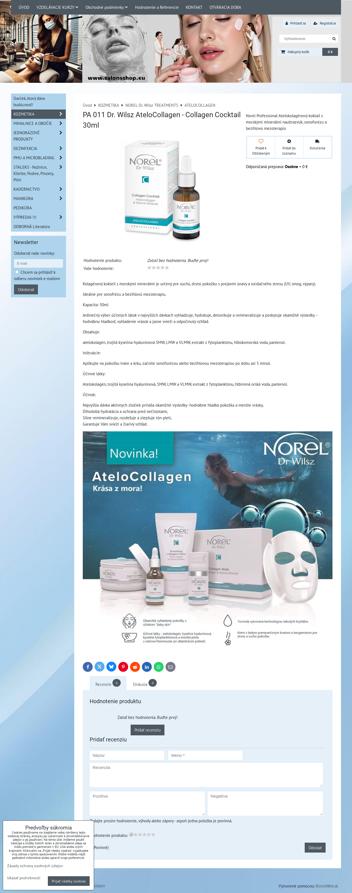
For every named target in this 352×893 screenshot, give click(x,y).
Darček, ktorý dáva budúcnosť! (29, 101)
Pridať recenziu (147, 730)
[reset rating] (131, 834)
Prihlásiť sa (295, 23)
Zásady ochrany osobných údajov (35, 865)
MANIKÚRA (39, 198)
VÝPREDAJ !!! (39, 217)
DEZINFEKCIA (39, 148)
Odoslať (315, 847)
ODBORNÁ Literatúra (31, 226)
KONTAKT (194, 7)
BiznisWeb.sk (327, 886)
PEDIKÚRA (22, 207)
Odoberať (26, 289)
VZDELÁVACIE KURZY (57, 7)
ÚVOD (24, 7)
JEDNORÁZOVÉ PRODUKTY (39, 136)
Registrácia (325, 23)
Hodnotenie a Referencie (157, 7)
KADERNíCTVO (39, 189)
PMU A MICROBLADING (39, 157)
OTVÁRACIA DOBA (225, 7)
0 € (330, 52)
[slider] (158, 267)
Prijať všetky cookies (69, 881)
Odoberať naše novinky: (34, 253)
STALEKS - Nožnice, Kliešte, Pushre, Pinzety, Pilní (39, 173)
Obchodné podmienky (107, 7)
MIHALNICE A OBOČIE (39, 123)
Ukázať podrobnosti (23, 878)
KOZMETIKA (39, 114)
